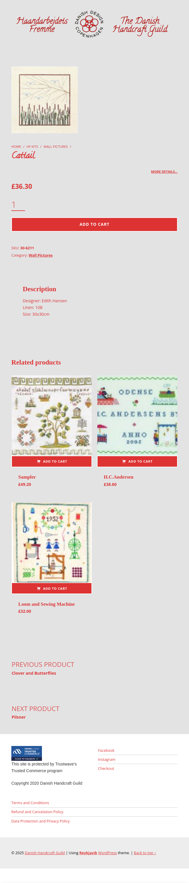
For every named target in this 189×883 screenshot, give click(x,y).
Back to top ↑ (145, 852)
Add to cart (94, 224)
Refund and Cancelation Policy (37, 811)
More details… (164, 171)
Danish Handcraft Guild (45, 852)
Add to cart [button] (55, 461)
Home (16, 146)
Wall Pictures (56, 146)
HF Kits (32, 146)
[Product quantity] (18, 205)
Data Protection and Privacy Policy (40, 821)
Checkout (106, 768)
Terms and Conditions (30, 802)
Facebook (106, 750)
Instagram (107, 759)
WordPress (107, 852)
